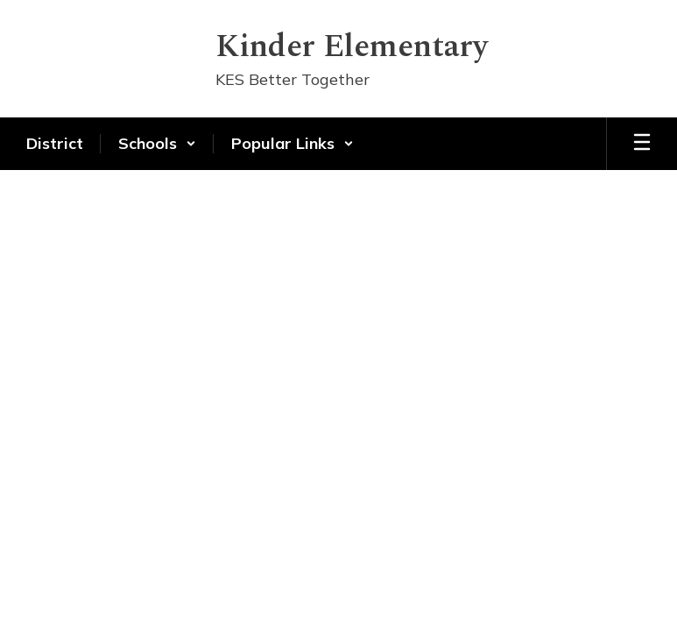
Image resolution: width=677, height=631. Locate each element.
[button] (157, 143)
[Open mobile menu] (642, 143)
